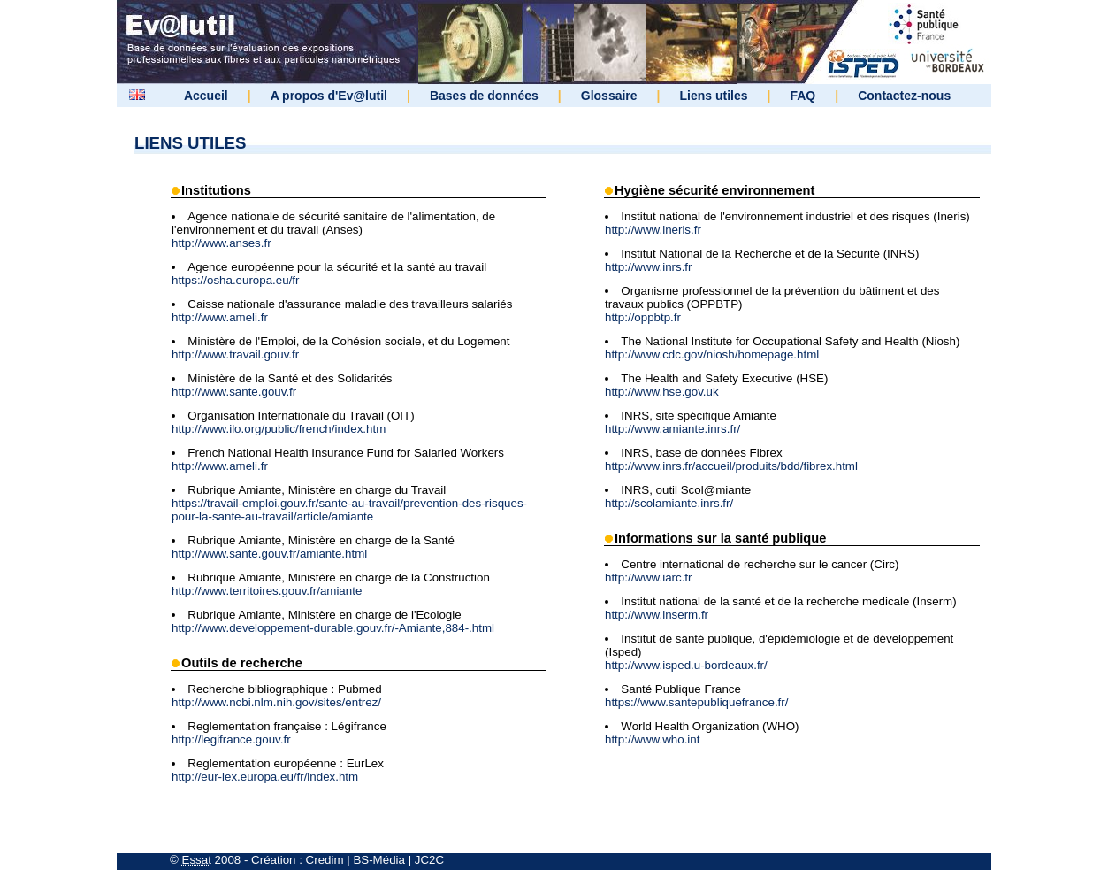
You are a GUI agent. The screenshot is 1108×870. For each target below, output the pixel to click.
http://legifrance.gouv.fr (231, 739)
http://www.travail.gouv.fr (235, 354)
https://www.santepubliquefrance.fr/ (696, 702)
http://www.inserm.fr (656, 614)
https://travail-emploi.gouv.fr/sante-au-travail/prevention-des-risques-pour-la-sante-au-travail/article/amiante (349, 510)
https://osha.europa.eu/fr (235, 280)
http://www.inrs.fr (648, 266)
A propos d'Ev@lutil (329, 96)
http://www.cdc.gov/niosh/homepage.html (712, 354)
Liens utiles (714, 96)
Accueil (206, 96)
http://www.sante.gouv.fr (234, 391)
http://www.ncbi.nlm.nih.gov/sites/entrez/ (276, 702)
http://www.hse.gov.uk (662, 391)
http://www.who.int (652, 739)
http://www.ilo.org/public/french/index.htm (279, 428)
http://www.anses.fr (221, 243)
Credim (325, 859)
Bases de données (484, 96)
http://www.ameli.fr (220, 317)
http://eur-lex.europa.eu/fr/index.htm (265, 776)
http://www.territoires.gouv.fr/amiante (267, 590)
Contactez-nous (904, 96)
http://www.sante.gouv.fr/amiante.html (269, 553)
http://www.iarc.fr (648, 577)
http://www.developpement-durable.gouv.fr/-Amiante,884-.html (333, 628)
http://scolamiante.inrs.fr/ (669, 503)
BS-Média (379, 859)
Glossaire (609, 96)
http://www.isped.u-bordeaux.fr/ (686, 665)
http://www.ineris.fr (653, 229)
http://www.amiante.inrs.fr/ (672, 428)
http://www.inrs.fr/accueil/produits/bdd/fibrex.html (731, 466)
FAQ (802, 96)
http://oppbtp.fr (643, 317)
